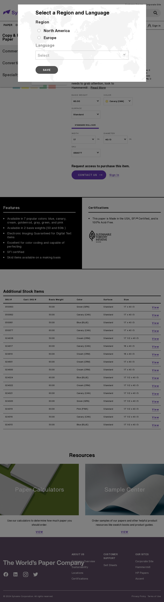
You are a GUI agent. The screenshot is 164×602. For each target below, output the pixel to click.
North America (57, 31)
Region (42, 22)
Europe (50, 38)
